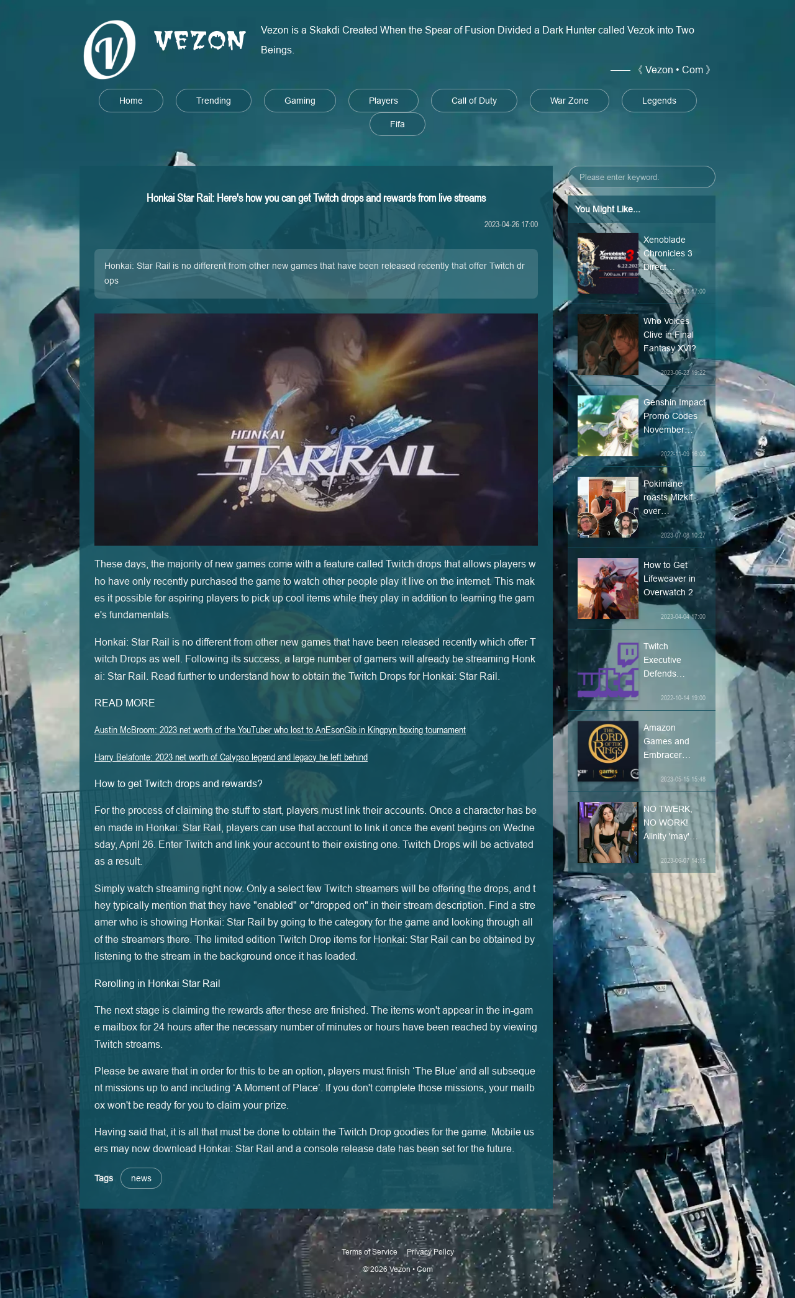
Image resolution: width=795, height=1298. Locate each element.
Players (383, 101)
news (141, 1178)
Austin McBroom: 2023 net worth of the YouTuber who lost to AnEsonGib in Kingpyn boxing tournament (280, 729)
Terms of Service (370, 1251)
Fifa (397, 124)
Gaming (300, 101)
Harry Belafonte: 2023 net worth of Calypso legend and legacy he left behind (231, 756)
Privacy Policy (430, 1251)
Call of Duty (474, 101)
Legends (659, 101)
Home (131, 101)
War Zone (569, 101)
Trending (213, 101)
